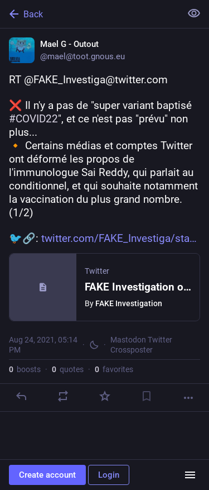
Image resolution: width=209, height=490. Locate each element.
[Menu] (190, 475)
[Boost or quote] (63, 396)
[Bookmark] (146, 396)
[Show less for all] (194, 13)
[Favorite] (104, 396)
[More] (188, 398)
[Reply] (21, 396)
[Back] (89, 14)
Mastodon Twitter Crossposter (141, 344)
